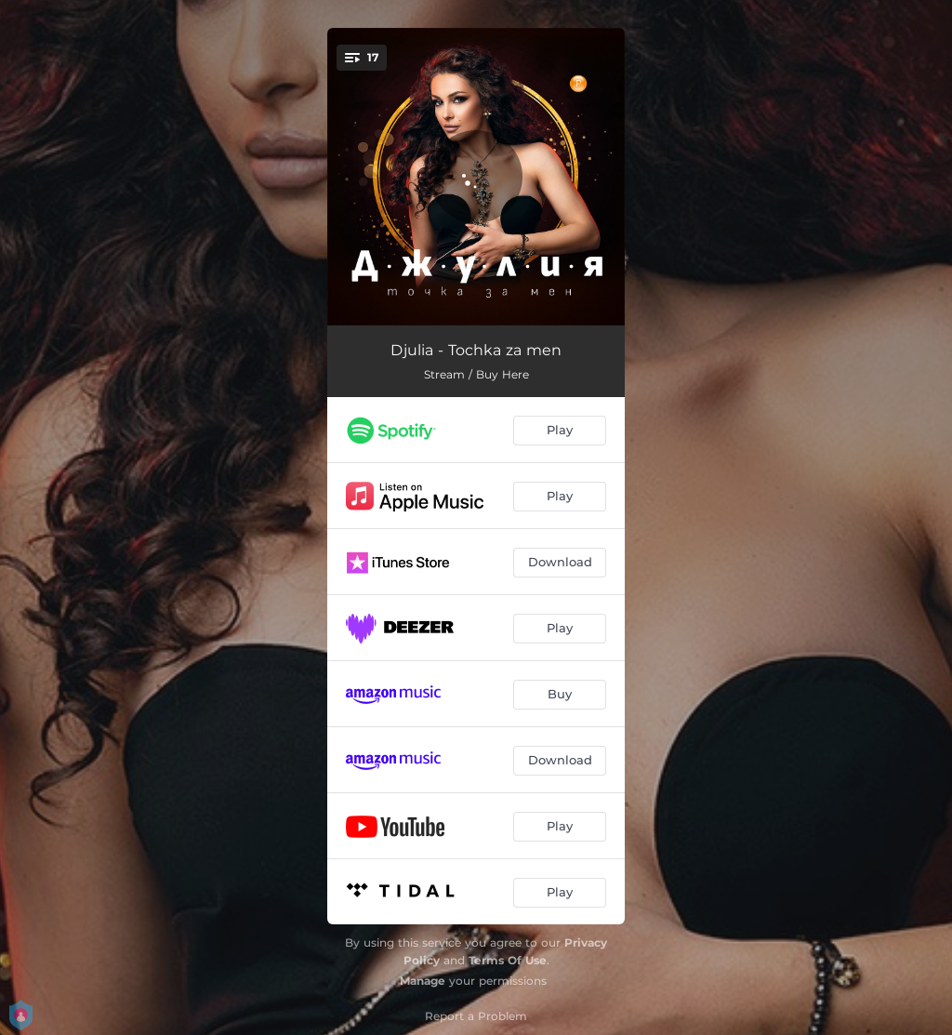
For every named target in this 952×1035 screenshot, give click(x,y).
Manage (422, 981)
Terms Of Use (508, 960)
